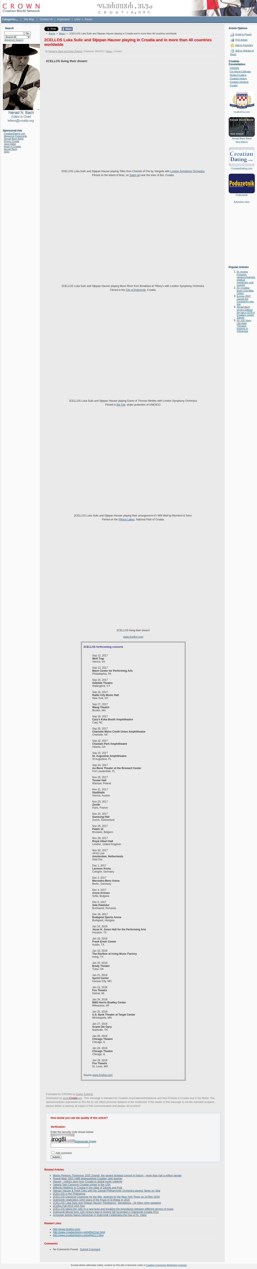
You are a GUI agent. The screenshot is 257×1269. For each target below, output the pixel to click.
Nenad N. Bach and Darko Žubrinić (65, 51)
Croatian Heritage (239, 82)
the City (121, 404)
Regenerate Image (85, 1141)
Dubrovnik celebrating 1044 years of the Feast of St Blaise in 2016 (91, 1199)
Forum (88, 19)
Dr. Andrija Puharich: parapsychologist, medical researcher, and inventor (246, 278)
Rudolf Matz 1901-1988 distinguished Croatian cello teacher (87, 1178)
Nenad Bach (10, 149)
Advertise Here (242, 202)
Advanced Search (13, 40)
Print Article (241, 39)
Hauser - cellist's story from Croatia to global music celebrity (87, 1181)
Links (77, 19)
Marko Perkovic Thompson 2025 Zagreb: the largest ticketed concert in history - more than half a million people (117, 1175)
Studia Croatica (238, 75)
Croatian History (238, 78)
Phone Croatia (11, 141)
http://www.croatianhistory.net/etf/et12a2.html (79, 1232)
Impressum (63, 19)
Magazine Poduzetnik (15, 136)
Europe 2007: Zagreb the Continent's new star (245, 300)
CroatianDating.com (14, 133)
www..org (72, 1098)
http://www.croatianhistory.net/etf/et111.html (78, 1235)
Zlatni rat (134, 175)
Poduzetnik (242, 195)
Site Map (29, 19)
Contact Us (46, 19)
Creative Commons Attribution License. (166, 1265)
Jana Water (10, 144)
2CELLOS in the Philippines (69, 1193)
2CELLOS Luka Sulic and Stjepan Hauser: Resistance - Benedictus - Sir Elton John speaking (107, 1202)
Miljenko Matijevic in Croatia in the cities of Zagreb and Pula (87, 1187)
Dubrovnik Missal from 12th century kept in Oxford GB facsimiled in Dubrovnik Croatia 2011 (106, 1212)
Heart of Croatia (12, 146)
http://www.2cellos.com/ (66, 1229)
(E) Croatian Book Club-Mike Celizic (245, 290)
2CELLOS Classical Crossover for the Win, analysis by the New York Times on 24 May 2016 (106, 1196)
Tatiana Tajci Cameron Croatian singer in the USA (82, 1184)
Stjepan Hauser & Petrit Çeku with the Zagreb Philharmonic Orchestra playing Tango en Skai (106, 1190)
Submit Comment (90, 1249)
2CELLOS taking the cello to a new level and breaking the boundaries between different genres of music (113, 1209)
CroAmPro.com (241, 112)
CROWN (234, 68)
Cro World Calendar (240, 71)
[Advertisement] (242, 238)
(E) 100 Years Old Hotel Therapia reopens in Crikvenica (244, 325)
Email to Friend (243, 34)
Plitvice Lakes (126, 519)
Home (52, 33)
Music (62, 33)
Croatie (233, 85)
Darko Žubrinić (84, 1094)
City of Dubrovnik (136, 289)
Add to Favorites (244, 45)
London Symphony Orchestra (187, 171)
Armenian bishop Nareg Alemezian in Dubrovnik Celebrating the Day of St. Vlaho (100, 1215)
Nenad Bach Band (13, 138)
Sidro (7, 151)
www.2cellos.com (133, 636)
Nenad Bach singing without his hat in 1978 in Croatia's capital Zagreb (246, 312)
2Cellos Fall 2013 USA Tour (69, 1205)
